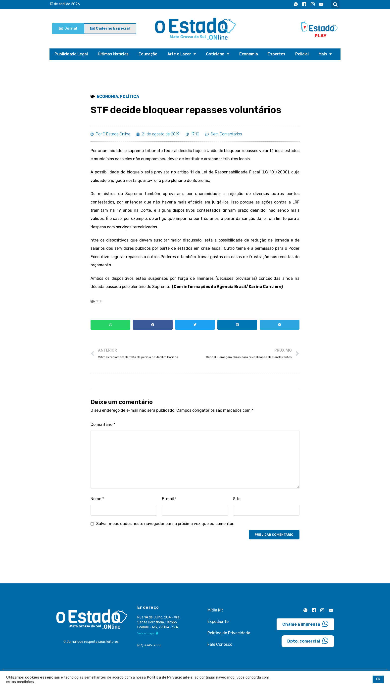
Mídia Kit (215, 611)
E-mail (169, 500)
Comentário (103, 426)
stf (99, 302)
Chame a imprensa (305, 625)
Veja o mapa (147, 635)
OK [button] (378, 679)
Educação (148, 54)
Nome (97, 500)
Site (237, 500)
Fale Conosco (219, 646)
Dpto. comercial (308, 642)
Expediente (218, 623)
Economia (248, 54)
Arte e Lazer (181, 54)
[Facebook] (304, 4)
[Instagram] (312, 4)
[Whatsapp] (295, 4)
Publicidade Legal (71, 54)
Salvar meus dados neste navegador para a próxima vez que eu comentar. (165, 525)
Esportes (276, 54)
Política (129, 96)
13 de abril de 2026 (64, 4)
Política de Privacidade (228, 634)
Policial (302, 54)
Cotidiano (217, 54)
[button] (335, 4)
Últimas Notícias (113, 54)
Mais (325, 54)
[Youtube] (321, 4)
